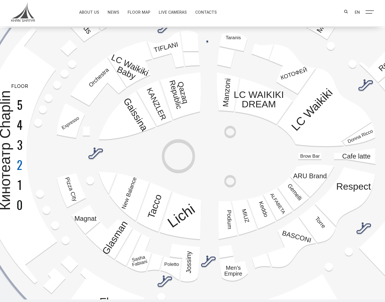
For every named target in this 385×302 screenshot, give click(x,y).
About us (87, 10)
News (111, 10)
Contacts (204, 10)
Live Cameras (171, 10)
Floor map (137, 10)
